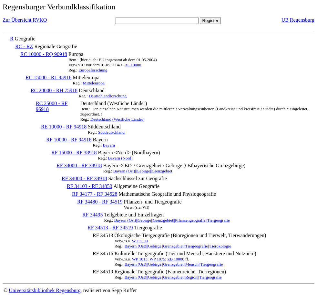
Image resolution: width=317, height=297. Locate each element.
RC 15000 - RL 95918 (49, 77)
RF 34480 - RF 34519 (99, 201)
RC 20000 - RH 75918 (54, 90)
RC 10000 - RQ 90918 (43, 54)
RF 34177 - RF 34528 (94, 194)
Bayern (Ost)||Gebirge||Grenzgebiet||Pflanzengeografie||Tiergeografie (172, 220)
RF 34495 (92, 214)
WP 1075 (157, 259)
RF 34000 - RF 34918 (84, 178)
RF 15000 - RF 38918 (74, 152)
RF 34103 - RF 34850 (89, 186)
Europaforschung (92, 70)
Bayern (109, 145)
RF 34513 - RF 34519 (110, 227)
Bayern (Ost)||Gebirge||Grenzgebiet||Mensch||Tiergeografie (174, 264)
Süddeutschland (111, 132)
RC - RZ (24, 46)
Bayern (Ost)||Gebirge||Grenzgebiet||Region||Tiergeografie (173, 277)
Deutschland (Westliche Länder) (117, 119)
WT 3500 (140, 240)
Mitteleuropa (94, 83)
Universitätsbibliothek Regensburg (44, 290)
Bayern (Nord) (120, 158)
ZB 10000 (175, 259)
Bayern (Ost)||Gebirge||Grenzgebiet (142, 171)
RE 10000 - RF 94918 (64, 126)
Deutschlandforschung (108, 96)
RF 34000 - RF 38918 (79, 165)
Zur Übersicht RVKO (25, 20)
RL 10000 (132, 64)
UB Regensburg (297, 20)
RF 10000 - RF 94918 (68, 139)
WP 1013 (139, 259)
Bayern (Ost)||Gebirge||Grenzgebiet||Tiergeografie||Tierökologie (178, 246)
